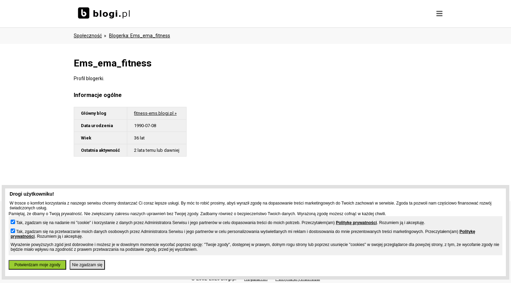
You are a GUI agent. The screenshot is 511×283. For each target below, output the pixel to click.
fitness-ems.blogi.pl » (155, 113)
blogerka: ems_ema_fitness (139, 35)
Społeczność (88, 35)
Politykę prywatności (356, 222)
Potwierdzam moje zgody (37, 264)
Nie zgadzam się (87, 264)
